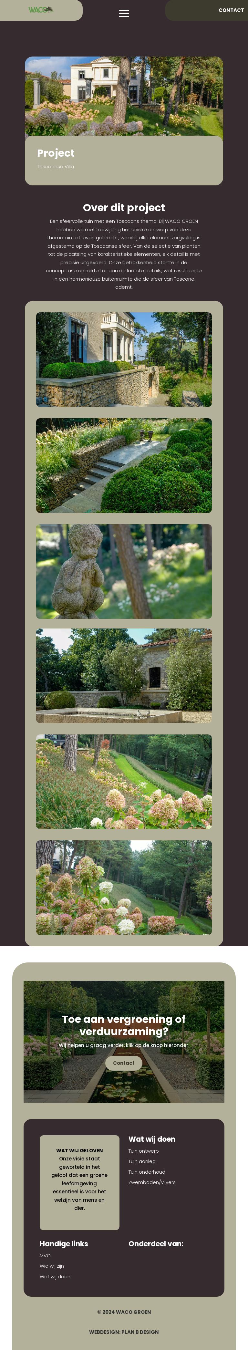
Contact (231, 10)
